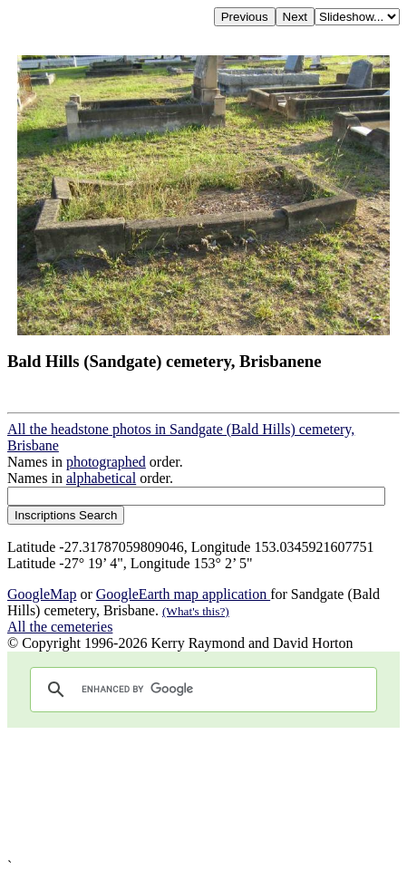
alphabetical (101, 478)
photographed (106, 461)
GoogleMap (41, 594)
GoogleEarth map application (183, 594)
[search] (201, 690)
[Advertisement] (203, 793)
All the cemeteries (59, 626)
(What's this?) (195, 611)
